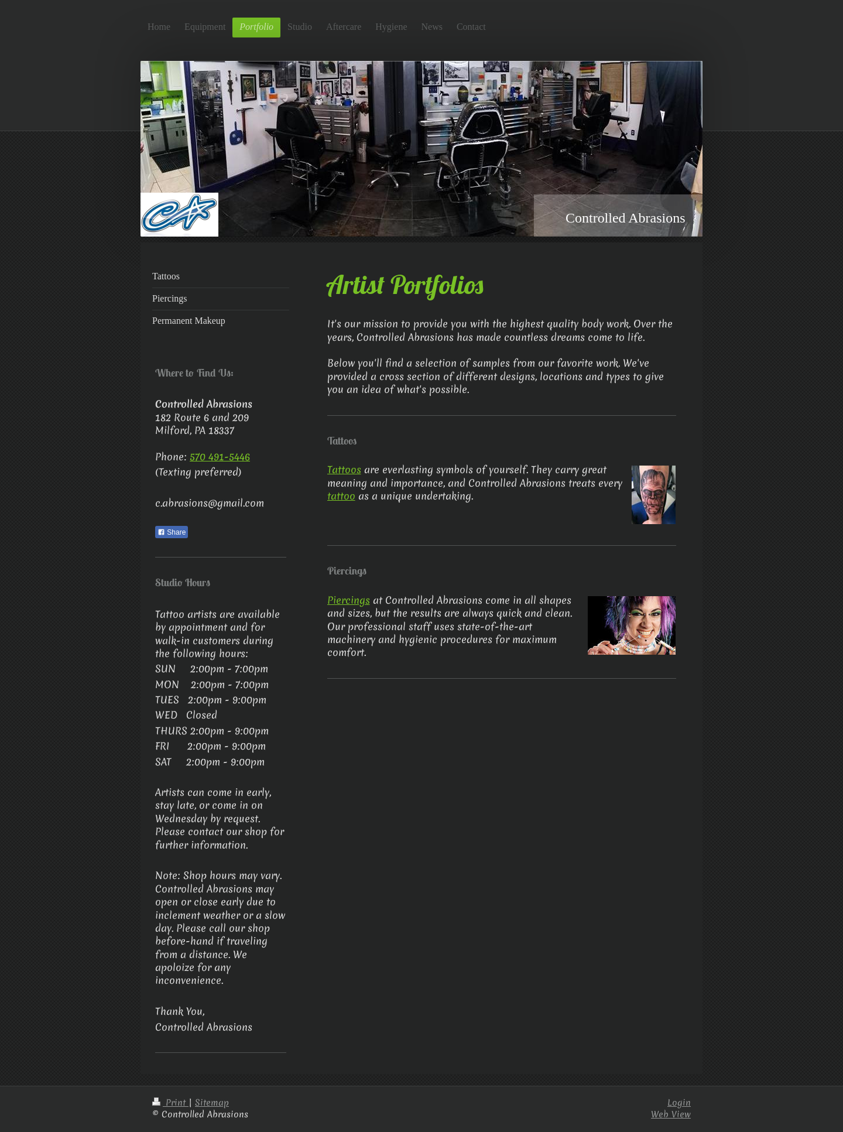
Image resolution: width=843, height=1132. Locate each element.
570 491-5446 (220, 456)
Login (679, 1103)
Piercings (348, 600)
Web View (671, 1114)
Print (170, 1103)
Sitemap (212, 1103)
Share (171, 532)
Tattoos (344, 469)
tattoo (341, 495)
